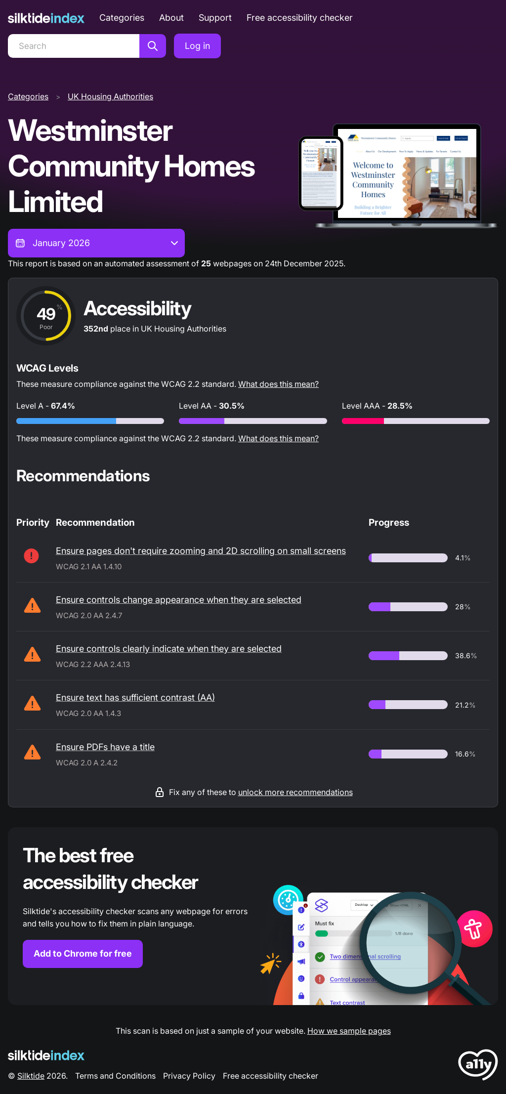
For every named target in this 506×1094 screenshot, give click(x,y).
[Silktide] (46, 18)
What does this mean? (278, 384)
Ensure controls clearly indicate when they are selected (169, 648)
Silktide (30, 1076)
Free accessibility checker (300, 17)
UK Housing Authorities (110, 96)
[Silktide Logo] (46, 1055)
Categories (121, 17)
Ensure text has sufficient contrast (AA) (135, 697)
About (171, 17)
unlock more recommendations (295, 792)
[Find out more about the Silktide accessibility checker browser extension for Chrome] (253, 916)
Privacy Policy (189, 1076)
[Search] (73, 46)
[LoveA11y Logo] (478, 1066)
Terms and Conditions (115, 1076)
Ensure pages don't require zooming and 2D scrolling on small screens (201, 551)
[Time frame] (96, 243)
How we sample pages (349, 1031)
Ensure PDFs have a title (105, 747)
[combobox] (96, 243)
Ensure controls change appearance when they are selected (178, 599)
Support (215, 17)
